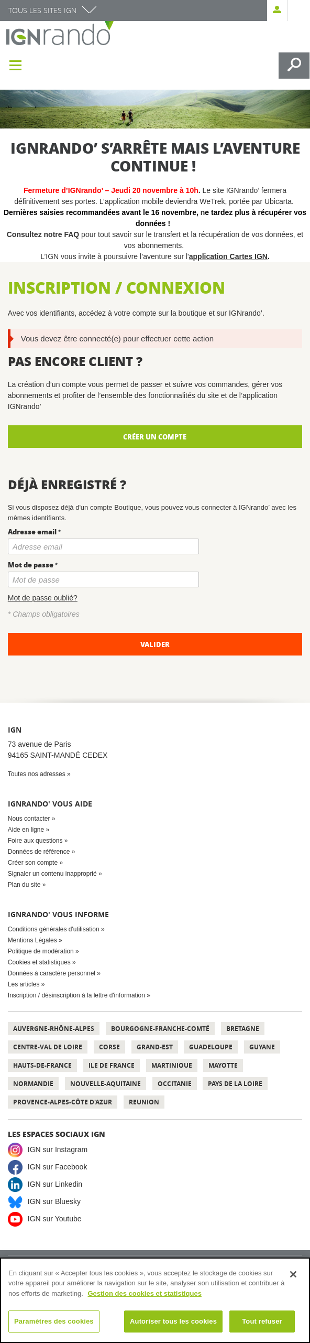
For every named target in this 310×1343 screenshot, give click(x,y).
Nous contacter (29, 818)
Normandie (33, 1083)
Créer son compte (33, 862)
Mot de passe (30, 565)
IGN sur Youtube (55, 1219)
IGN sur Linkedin (55, 1184)
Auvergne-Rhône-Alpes (53, 1028)
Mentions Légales (32, 940)
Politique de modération (41, 951)
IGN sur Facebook (57, 1167)
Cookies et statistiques (39, 962)
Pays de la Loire (235, 1083)
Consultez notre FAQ (44, 234)
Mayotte (223, 1065)
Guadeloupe (211, 1047)
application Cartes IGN (228, 256)
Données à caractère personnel (51, 973)
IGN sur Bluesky (54, 1201)
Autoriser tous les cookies (173, 1321)
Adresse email (32, 531)
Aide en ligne (26, 829)
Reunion (144, 1102)
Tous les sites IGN (42, 10)
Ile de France (111, 1065)
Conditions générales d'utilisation (53, 929)
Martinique (171, 1065)
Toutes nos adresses (36, 774)
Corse (109, 1047)
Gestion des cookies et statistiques (144, 1293)
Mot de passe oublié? (43, 598)
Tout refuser (262, 1321)
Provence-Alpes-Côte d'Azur (62, 1102)
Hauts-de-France (42, 1065)
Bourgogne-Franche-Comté (160, 1028)
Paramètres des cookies (54, 1321)
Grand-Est (155, 1047)
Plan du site (24, 884)
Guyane (262, 1047)
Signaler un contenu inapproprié (52, 873)
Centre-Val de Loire (47, 1047)
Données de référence (39, 851)
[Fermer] (293, 1274)
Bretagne (242, 1028)
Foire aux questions (35, 840)
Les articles (24, 984)
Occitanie (175, 1083)
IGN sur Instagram (57, 1149)
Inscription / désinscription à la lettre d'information (76, 995)
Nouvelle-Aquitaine (105, 1083)
